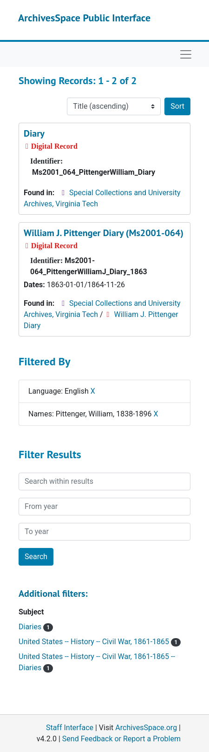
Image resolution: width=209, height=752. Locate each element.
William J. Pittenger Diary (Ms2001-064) (103, 233)
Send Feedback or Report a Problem (121, 738)
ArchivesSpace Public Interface (84, 17)
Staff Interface (69, 727)
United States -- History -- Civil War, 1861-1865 (100, 641)
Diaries (36, 626)
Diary (34, 133)
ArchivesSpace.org (146, 727)
